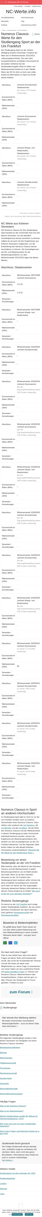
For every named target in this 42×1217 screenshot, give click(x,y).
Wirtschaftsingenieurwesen (11, 1094)
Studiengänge (7, 18)
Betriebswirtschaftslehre (10, 1047)
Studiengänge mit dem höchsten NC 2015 (17, 1173)
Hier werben (18, 6)
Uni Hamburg (28, 825)
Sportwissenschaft (21, 913)
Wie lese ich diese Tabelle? (30, 213)
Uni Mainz (23, 828)
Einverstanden (17, 1214)
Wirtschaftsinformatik (9, 1089)
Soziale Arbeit (6, 1078)
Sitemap (3, 1189)
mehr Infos (29, 1214)
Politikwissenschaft (8, 1063)
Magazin (5, 21)
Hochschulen (11, 30)
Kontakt (27, 6)
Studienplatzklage (7, 1178)
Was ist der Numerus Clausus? (13, 1106)
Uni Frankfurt (22, 30)
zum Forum (21, 992)
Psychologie (5, 1068)
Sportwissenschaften (10, 915)
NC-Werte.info (21, 11)
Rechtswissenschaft (8, 1073)
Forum (4, 25)
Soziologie (4, 1083)
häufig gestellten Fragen (14, 972)
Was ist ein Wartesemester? (12, 1111)
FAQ (22, 21)
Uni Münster (6, 828)
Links (2, 1194)
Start (3, 30)
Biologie (3, 1053)
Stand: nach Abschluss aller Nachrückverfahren (23, 216)
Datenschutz (36, 6)
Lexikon (3, 1184)
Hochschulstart (28, 25)
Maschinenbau (6, 1058)
